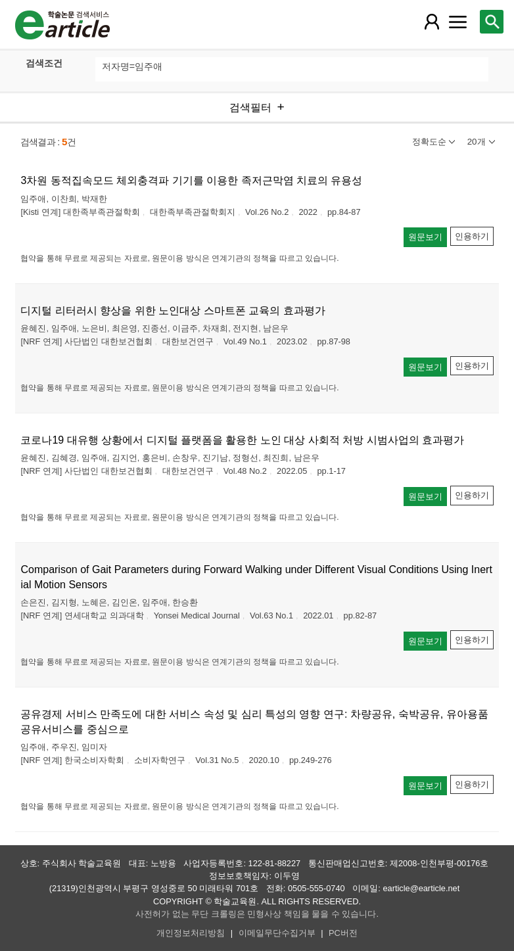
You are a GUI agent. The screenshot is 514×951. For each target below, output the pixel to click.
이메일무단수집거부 (277, 933)
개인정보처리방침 (190, 933)
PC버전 (343, 933)
